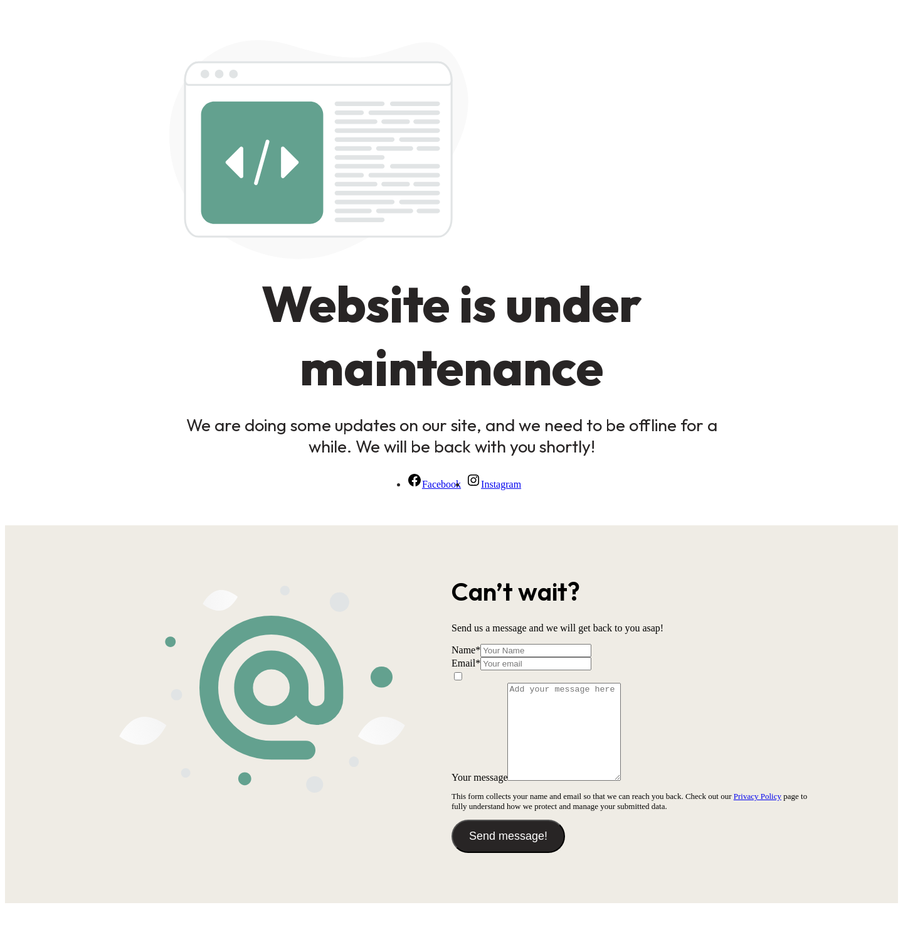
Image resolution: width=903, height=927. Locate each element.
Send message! (508, 855)
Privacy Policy (757, 815)
